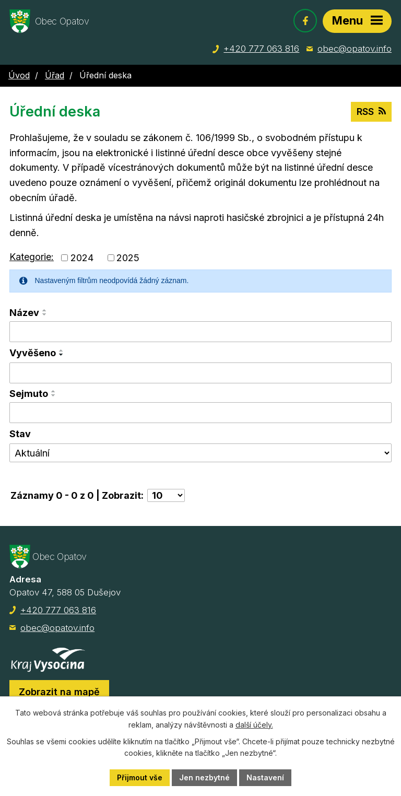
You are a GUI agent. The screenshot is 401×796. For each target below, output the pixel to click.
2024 (81, 257)
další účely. (254, 724)
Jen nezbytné (204, 777)
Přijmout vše (139, 777)
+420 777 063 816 (261, 48)
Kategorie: (31, 256)
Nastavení (265, 777)
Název (24, 312)
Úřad (54, 75)
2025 (127, 257)
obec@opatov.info (354, 48)
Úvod (19, 75)
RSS (371, 111)
